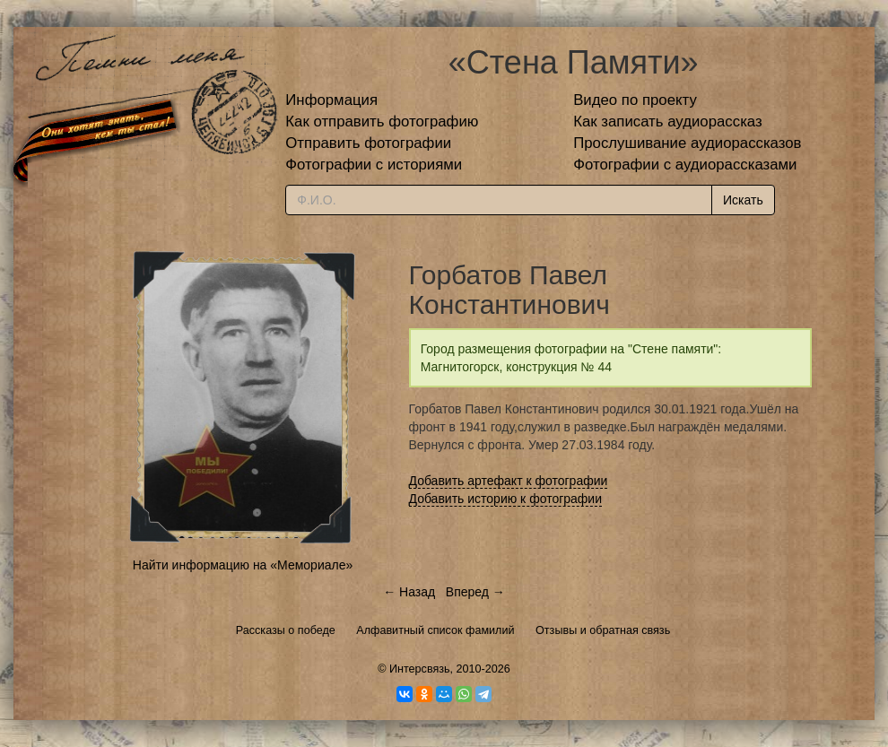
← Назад (409, 592)
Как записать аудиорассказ (667, 121)
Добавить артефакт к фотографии (508, 480)
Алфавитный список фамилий (435, 630)
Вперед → (475, 592)
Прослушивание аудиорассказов (687, 143)
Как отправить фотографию (381, 121)
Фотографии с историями (373, 164)
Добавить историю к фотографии (506, 498)
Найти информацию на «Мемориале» (243, 565)
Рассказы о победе (285, 630)
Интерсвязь (419, 669)
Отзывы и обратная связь (602, 630)
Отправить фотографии (368, 143)
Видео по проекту (635, 100)
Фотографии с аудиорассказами (685, 164)
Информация (331, 100)
